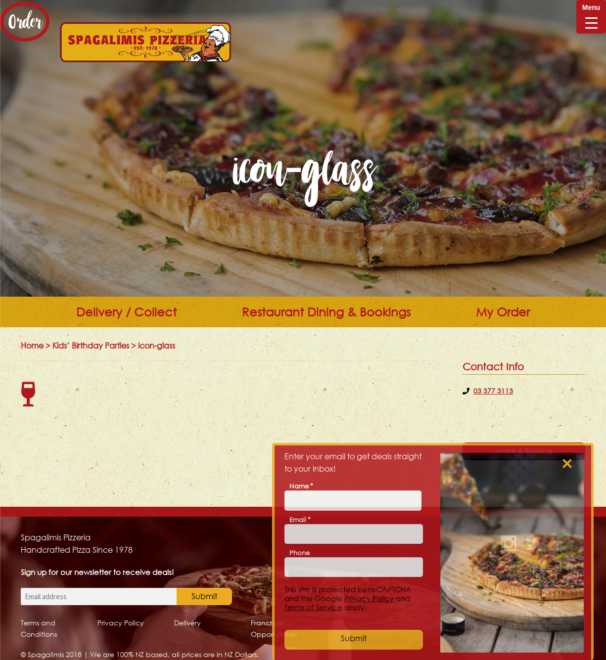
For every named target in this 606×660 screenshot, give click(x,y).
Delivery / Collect (126, 312)
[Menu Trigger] (591, 17)
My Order (503, 312)
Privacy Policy (120, 622)
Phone (299, 552)
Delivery (187, 622)
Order (24, 21)
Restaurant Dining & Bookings (326, 312)
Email (300, 519)
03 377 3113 (493, 391)
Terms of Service (313, 607)
